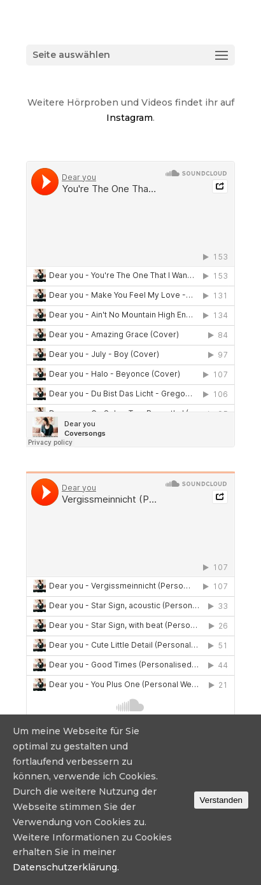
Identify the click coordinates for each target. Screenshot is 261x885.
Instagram (129, 117)
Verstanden (221, 800)
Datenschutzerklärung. (66, 867)
